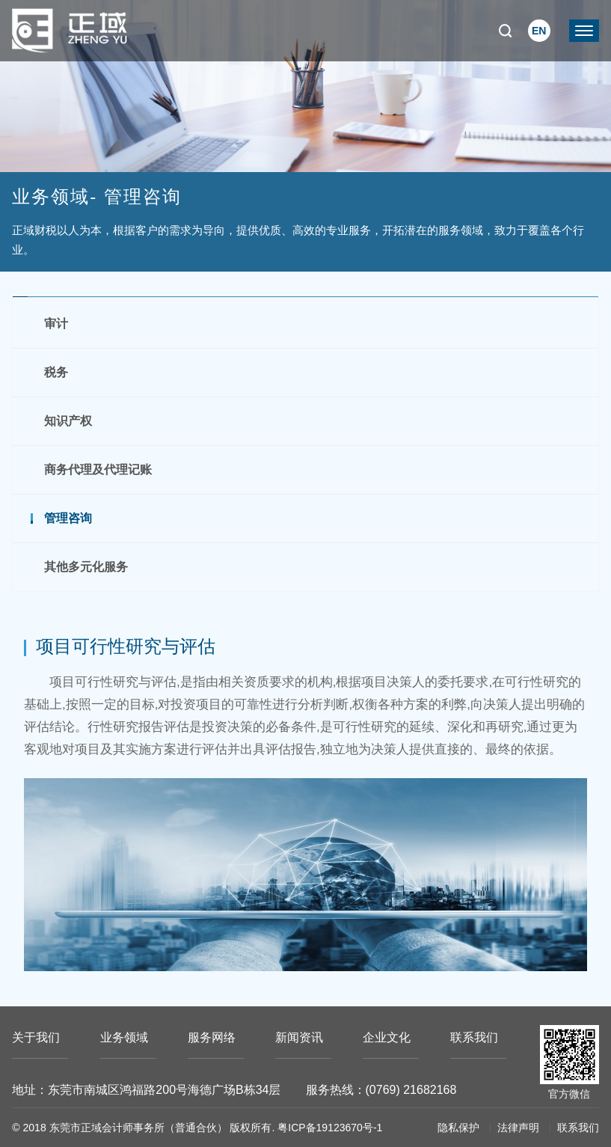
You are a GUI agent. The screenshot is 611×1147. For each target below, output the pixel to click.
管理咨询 (68, 518)
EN (539, 31)
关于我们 (36, 1037)
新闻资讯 (299, 1037)
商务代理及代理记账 (98, 469)
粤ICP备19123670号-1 (329, 1128)
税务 (56, 372)
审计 (56, 323)
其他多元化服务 (86, 566)
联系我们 (474, 1037)
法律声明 (518, 1128)
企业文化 (387, 1037)
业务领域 (124, 1037)
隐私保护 (458, 1128)
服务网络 (212, 1037)
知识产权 (68, 421)
